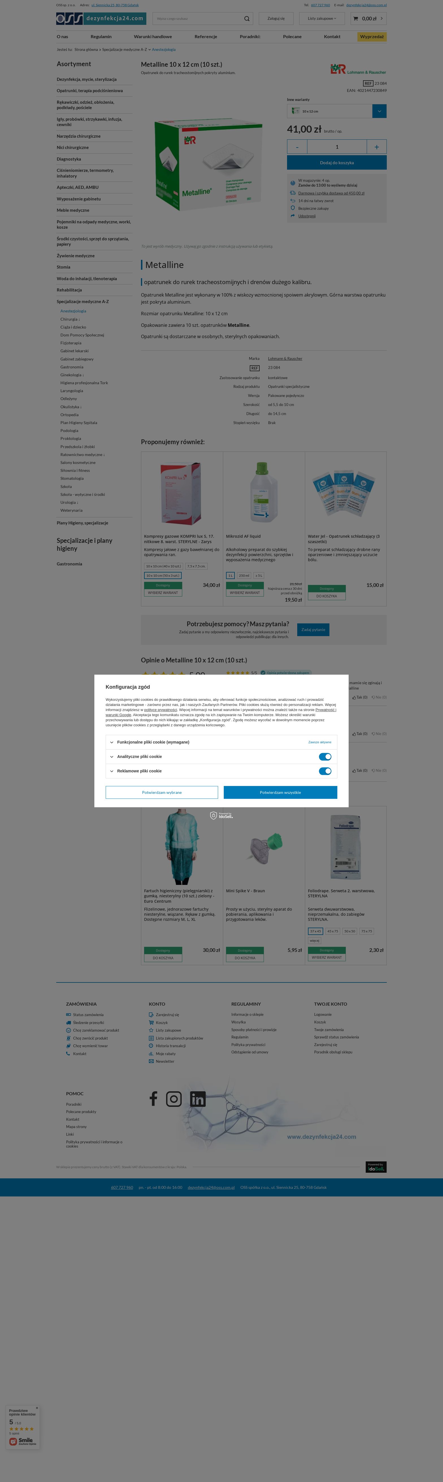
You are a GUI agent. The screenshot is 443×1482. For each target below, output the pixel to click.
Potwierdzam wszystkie (280, 792)
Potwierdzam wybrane (162, 792)
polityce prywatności (160, 710)
